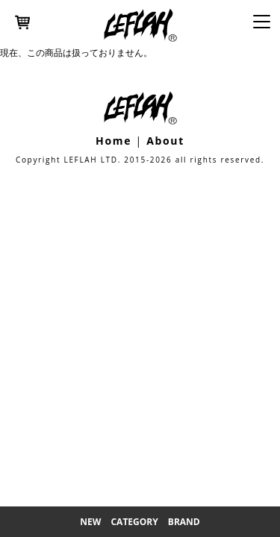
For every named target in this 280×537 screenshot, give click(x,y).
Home (113, 141)
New (90, 521)
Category (134, 521)
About (165, 141)
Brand (184, 521)
